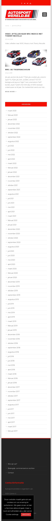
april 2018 (11, 370)
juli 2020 (11, 251)
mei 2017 (11, 418)
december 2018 (14, 334)
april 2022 (11, 159)
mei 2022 (11, 155)
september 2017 (14, 400)
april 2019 (11, 317)
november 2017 (14, 391)
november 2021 (13, 181)
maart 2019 (12, 321)
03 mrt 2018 (9, 39)
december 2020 (14, 229)
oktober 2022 (13, 133)
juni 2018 (11, 361)
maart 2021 (12, 216)
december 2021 (13, 177)
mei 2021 (11, 207)
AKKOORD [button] (26, 514)
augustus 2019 (13, 299)
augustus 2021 (13, 194)
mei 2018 (11, 365)
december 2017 (14, 387)
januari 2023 (12, 119)
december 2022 (14, 124)
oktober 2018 (13, 343)
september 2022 (14, 137)
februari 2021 (12, 220)
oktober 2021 (13, 185)
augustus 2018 (13, 352)
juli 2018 (11, 356)
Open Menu (44, 14)
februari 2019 (12, 326)
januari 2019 (12, 330)
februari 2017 (12, 431)
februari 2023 (13, 115)
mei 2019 (11, 313)
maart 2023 (12, 111)
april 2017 (11, 422)
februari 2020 (13, 273)
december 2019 (14, 282)
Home (7, 25)
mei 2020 (11, 260)
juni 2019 (11, 308)
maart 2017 (12, 427)
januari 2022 (12, 172)
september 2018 (14, 348)
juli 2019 (11, 304)
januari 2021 (12, 225)
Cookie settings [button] (12, 514)
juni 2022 (11, 150)
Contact (11, 473)
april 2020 (11, 264)
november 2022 (14, 128)
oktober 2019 (13, 291)
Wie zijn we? (12, 464)
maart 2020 (12, 269)
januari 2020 (12, 277)
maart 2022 (12, 163)
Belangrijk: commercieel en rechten (21, 468)
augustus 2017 (13, 405)
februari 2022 (13, 168)
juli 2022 (11, 146)
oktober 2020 (13, 238)
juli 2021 (11, 198)
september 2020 (14, 242)
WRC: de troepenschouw (17, 70)
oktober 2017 (13, 396)
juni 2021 (11, 203)
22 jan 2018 (8, 73)
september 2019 (14, 295)
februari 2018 (13, 378)
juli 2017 (11, 409)
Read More (10, 91)
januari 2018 (12, 383)
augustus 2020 (13, 247)
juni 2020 (11, 255)
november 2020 (14, 234)
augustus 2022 (13, 141)
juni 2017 (11, 413)
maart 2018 (12, 374)
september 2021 (14, 190)
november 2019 (14, 286)
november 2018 (14, 339)
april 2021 (11, 212)
